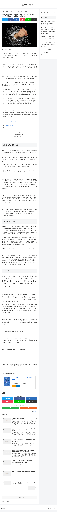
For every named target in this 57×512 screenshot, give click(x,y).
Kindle (18, 386)
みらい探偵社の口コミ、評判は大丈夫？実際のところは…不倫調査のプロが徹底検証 (48, 23)
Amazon (13, 386)
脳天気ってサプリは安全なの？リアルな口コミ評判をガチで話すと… (48, 38)
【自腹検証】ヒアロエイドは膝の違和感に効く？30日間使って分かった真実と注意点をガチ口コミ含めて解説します (48, 30)
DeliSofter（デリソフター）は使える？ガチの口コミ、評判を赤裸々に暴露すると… (48, 44)
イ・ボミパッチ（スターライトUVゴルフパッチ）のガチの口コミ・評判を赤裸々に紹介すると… (48, 52)
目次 (18, 132)
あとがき (6, 127)
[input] (48, 12)
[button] (55, 12)
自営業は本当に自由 (8, 125)
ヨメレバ (16, 382)
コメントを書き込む (19, 499)
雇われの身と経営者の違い (10, 121)
